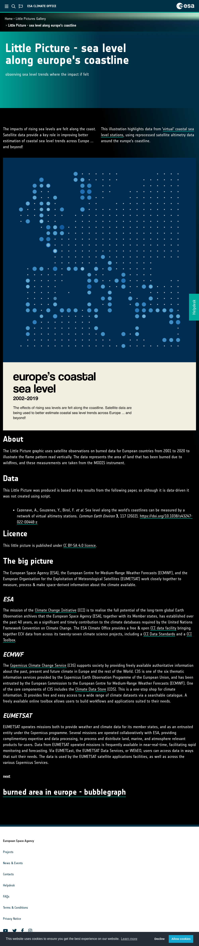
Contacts (8, 874)
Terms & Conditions (15, 907)
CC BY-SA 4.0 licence (79, 545)
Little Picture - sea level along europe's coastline (42, 25)
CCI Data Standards (159, 634)
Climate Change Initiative (55, 610)
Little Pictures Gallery (31, 19)
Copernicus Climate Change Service (38, 665)
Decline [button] (159, 938)
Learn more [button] (129, 938)
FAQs (6, 896)
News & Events (13, 863)
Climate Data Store (90, 689)
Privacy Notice (12, 919)
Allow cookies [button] (181, 938)
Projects (8, 852)
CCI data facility (163, 628)
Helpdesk (9, 885)
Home (9, 19)
